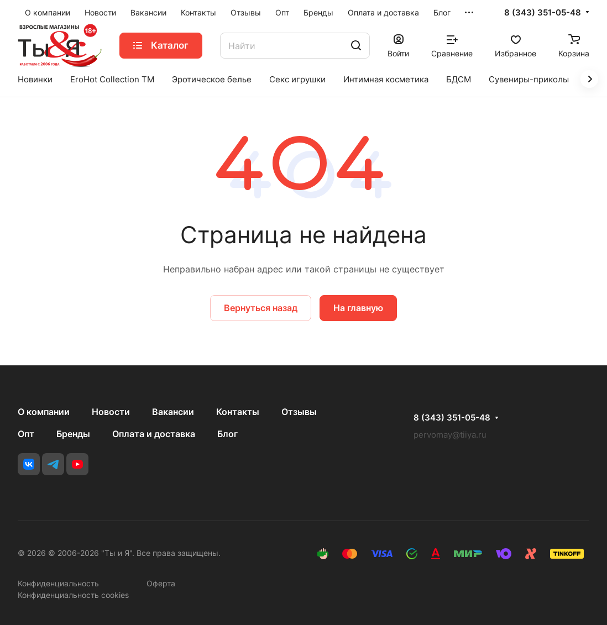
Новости (111, 411)
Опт (26, 433)
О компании (44, 411)
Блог (227, 433)
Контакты (237, 411)
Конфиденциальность (58, 583)
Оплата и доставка (153, 433)
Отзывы (299, 411)
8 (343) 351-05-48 (542, 13)
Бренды (73, 433)
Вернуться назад (260, 307)
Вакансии (173, 411)
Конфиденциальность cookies (73, 595)
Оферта (160, 583)
